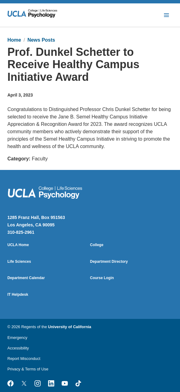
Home (14, 40)
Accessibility (18, 348)
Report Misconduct (23, 358)
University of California (69, 326)
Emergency (17, 337)
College (96, 245)
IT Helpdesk (17, 294)
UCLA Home (18, 245)
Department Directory (109, 261)
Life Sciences (19, 261)
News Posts (41, 40)
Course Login (102, 278)
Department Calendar (26, 278)
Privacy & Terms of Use (27, 369)
